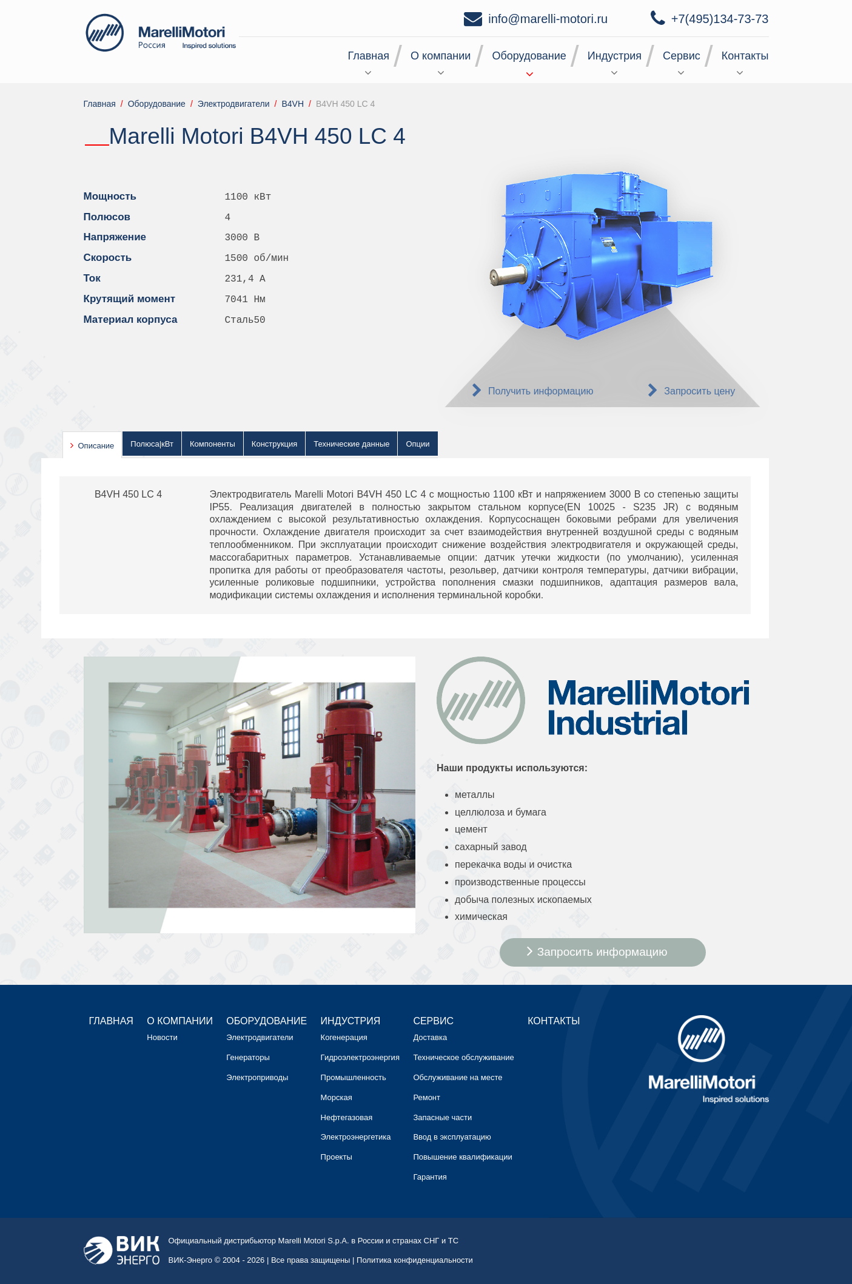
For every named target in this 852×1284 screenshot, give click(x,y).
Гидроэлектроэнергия (360, 1057)
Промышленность (353, 1077)
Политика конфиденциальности (415, 1260)
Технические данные (351, 443)
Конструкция (274, 443)
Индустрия (615, 56)
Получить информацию (541, 391)
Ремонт (426, 1097)
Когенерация (344, 1037)
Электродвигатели (259, 1037)
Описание (96, 445)
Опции (417, 443)
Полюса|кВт (151, 443)
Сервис (681, 56)
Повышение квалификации (462, 1156)
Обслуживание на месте (457, 1077)
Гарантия (429, 1176)
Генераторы (248, 1057)
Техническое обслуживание (463, 1057)
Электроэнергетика (356, 1136)
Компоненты (212, 443)
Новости (162, 1037)
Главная (369, 56)
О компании (441, 56)
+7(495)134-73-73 (720, 18)
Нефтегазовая (347, 1117)
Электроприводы (257, 1077)
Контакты (745, 56)
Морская (336, 1097)
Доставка (430, 1037)
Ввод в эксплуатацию (452, 1136)
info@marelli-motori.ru (548, 18)
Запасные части (442, 1117)
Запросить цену (699, 391)
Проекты (336, 1156)
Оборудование (529, 56)
